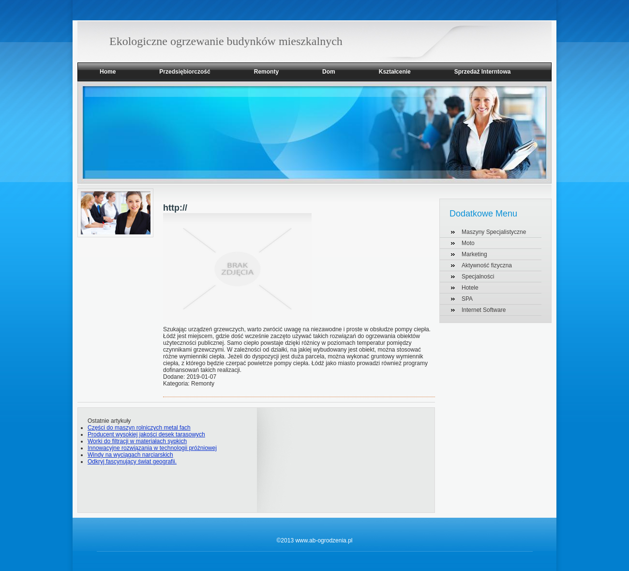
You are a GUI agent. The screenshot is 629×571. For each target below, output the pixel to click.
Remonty (266, 71)
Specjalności (478, 276)
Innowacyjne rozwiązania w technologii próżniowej (152, 448)
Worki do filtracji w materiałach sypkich (137, 441)
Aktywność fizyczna (487, 265)
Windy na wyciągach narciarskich (130, 454)
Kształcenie (395, 71)
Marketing (474, 254)
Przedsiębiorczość (184, 71)
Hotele (470, 287)
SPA (467, 298)
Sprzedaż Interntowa (482, 71)
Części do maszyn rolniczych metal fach (139, 427)
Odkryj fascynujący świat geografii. (132, 461)
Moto (468, 243)
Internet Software (484, 310)
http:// (175, 208)
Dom (328, 71)
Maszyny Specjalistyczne (494, 232)
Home (108, 71)
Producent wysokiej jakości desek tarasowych (146, 434)
